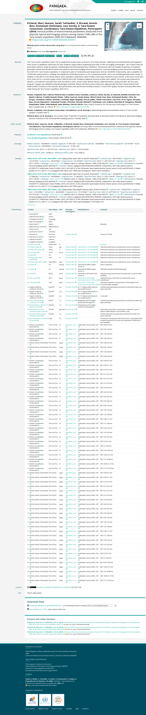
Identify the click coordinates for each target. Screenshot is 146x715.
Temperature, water (35, 250)
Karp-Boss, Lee (109, 99)
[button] (124, 35)
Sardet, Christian (67, 102)
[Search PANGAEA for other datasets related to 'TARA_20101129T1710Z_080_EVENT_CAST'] (98, 174)
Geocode (103, 244)
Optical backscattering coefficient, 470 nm (36, 301)
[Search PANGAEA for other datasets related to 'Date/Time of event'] (42, 236)
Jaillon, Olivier (96, 99)
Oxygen (31, 265)
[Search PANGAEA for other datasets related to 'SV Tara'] (122, 163)
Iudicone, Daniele (120, 94)
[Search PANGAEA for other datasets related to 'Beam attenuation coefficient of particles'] (37, 320)
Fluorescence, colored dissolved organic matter (37, 310)
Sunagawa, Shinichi (133, 102)
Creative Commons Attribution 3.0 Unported (54, 587)
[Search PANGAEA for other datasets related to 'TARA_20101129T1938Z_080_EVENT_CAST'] (107, 189)
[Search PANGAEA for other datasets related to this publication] (88, 107)
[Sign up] (138, 1)
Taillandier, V (70, 23)
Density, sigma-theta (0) (36, 262)
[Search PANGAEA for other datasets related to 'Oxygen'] (35, 264)
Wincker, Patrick (70, 104)
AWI (141, 49)
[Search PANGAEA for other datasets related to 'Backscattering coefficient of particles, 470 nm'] (41, 307)
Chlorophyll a (33, 278)
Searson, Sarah (53, 23)
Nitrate (31, 274)
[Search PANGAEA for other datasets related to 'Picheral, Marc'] (75, 234)
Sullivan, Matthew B (115, 102)
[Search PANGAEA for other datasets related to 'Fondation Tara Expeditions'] (61, 134)
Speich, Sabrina (35, 97)
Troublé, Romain (50, 97)
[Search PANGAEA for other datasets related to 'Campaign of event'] (42, 219)
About (132, 10)
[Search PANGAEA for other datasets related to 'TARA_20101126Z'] (107, 163)
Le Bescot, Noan (96, 94)
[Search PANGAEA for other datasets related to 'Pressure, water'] (40, 247)
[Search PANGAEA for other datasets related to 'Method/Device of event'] (46, 226)
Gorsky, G (74, 25)
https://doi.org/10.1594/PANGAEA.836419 (53, 39)
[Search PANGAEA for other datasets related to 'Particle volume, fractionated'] (30, 344)
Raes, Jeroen (34, 102)
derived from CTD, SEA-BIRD (87, 247)
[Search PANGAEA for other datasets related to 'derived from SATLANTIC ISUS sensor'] (83, 275)
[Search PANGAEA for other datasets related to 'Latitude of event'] (41, 239)
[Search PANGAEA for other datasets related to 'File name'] (36, 234)
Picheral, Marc (35, 23)
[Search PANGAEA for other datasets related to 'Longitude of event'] (42, 242)
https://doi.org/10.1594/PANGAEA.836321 (114, 129)
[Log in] (142, 1)
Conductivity (33, 252)
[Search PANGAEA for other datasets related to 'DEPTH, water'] (39, 244)
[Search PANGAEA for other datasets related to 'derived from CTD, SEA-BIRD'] (97, 247)
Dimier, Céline (63, 97)
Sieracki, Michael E (83, 102)
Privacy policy (57, 709)
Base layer (117, 49)
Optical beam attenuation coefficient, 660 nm (37, 315)
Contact (140, 10)
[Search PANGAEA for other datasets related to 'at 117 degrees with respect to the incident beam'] (90, 289)
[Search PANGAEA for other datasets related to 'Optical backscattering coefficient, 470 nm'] (42, 302)
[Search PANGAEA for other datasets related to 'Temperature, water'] (43, 249)
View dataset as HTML (38, 609)
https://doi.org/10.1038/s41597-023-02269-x (42, 685)
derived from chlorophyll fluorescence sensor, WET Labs (88, 279)
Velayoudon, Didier (37, 104)
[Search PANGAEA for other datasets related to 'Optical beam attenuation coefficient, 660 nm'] (42, 315)
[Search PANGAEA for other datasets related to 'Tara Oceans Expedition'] (70, 138)
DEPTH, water (33, 244)
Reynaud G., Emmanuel (49, 102)
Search (114, 10)
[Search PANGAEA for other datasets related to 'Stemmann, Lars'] (66, 326)
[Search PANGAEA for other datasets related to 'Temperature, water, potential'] (36, 259)
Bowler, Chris (127, 97)
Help (127, 10)
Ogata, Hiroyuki (133, 99)
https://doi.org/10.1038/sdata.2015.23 (71, 107)
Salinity (31, 255)
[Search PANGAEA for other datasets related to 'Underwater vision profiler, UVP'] (79, 326)
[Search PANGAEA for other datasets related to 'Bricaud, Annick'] (76, 287)
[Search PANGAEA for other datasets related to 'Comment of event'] (42, 231)
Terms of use (43, 709)
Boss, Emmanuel (38, 25)
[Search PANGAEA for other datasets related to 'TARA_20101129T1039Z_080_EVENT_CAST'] (98, 158)
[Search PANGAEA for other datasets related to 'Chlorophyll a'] (39, 278)
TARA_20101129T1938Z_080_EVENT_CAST (44, 189)
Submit (121, 10)
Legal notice (30, 709)
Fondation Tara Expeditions (39, 134)
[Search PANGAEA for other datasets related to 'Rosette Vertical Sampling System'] (56, 166)
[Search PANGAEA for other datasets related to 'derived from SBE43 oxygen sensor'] (83, 266)
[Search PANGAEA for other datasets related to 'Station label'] (38, 224)
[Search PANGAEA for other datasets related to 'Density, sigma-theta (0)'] (45, 262)
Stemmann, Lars (58, 25)
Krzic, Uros (121, 99)
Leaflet (110, 49)
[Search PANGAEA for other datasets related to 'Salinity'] (35, 255)
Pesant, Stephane (34, 94)
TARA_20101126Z (56, 163)
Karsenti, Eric (134, 94)
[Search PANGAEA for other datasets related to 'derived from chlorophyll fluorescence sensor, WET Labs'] (99, 280)
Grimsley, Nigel (67, 99)
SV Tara (117, 163)
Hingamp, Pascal (82, 99)
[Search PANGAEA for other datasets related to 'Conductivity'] (38, 252)
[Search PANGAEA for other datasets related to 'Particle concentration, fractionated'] (38, 326)
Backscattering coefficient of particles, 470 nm (38, 306)
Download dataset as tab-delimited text (45, 605)
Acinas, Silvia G (90, 97)
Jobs (77, 709)
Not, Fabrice (48, 94)
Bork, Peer (101, 97)
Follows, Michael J (52, 99)
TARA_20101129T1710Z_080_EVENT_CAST (44, 174)
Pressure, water (34, 247)
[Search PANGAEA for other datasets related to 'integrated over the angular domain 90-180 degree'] (94, 302)
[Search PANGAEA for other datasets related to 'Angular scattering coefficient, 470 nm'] (42, 289)
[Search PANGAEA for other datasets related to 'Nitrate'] (35, 273)
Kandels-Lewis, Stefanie (78, 94)
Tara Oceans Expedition (37, 138)
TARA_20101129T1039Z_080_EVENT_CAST (44, 158)
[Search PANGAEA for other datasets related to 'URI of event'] (38, 229)
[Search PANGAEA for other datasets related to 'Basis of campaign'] (42, 221)
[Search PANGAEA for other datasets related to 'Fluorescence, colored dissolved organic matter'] (46, 311)
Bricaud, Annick (88, 23)
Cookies (69, 709)
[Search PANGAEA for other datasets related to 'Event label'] (37, 214)
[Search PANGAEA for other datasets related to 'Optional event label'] (43, 216)
